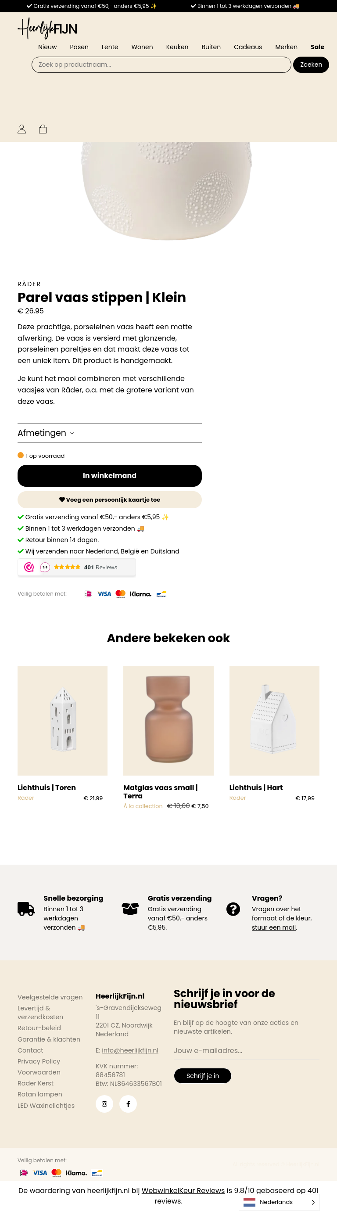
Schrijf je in (202, 1075)
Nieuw (47, 47)
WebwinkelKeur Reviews (183, 1191)
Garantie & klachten (49, 1039)
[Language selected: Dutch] (279, 1202)
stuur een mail (274, 927)
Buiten (211, 47)
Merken (286, 47)
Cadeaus (248, 47)
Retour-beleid (39, 1028)
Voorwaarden (39, 1072)
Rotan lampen (40, 1094)
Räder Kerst (36, 1083)
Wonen (142, 47)
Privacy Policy (39, 1061)
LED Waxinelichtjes (46, 1105)
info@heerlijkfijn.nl (130, 1050)
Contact (30, 1050)
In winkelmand (109, 476)
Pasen (79, 47)
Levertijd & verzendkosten (40, 1012)
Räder (29, 284)
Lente (110, 47)
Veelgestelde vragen (50, 997)
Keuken (177, 47)
